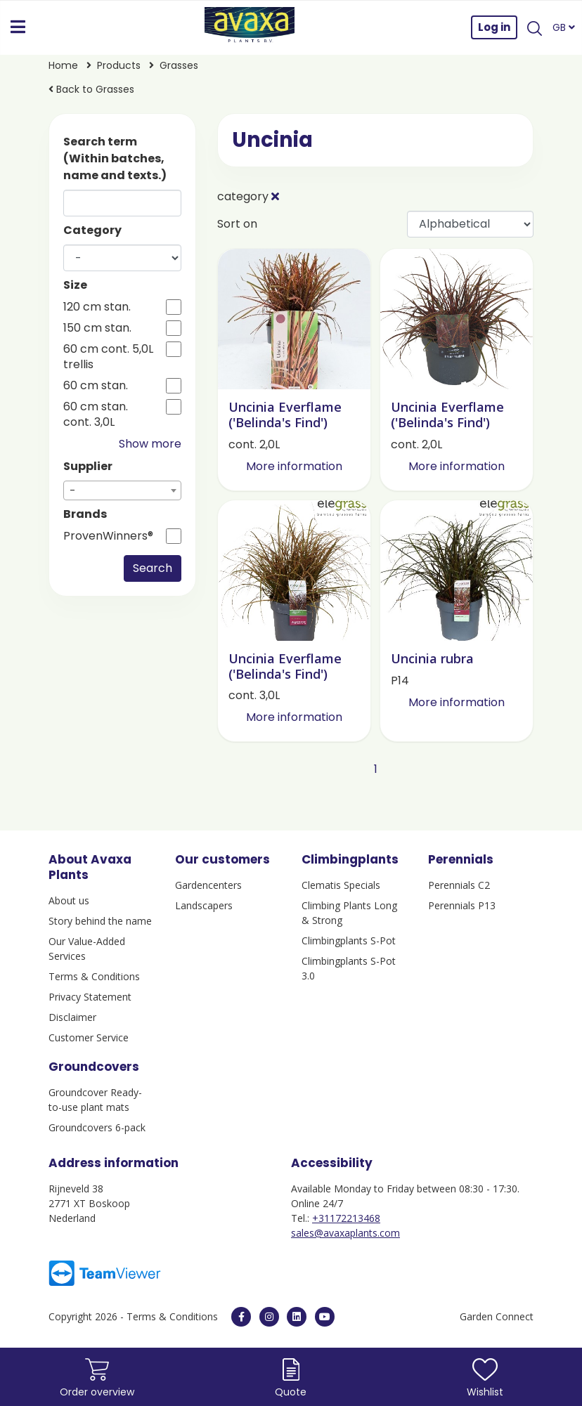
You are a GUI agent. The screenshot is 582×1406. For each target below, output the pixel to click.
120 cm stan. (97, 307)
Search (152, 568)
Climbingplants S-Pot (349, 940)
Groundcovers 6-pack (97, 1127)
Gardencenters (208, 885)
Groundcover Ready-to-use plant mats (95, 1100)
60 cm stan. (95, 385)
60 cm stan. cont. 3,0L (95, 414)
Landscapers (204, 905)
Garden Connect (497, 1316)
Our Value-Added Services (86, 949)
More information (294, 466)
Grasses (179, 65)
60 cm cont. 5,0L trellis (108, 356)
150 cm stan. (97, 328)
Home (63, 65)
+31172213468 (346, 1218)
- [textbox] (73, 491)
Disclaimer (72, 1017)
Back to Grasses (91, 89)
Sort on (237, 224)
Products (119, 65)
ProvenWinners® (108, 536)
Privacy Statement (89, 996)
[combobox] (122, 490)
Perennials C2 (459, 885)
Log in (494, 27)
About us (68, 900)
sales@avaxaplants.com (345, 1232)
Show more (150, 444)
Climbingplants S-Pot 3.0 (349, 968)
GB (563, 27)
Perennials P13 (462, 905)
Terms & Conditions (94, 976)
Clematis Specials (341, 885)
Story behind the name (100, 920)
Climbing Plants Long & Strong (349, 913)
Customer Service (88, 1037)
